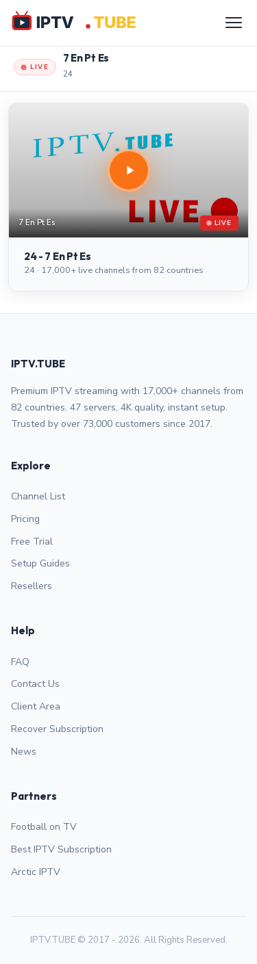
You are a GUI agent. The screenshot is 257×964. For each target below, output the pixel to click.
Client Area (35, 706)
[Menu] (233, 22)
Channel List (38, 496)
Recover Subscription (57, 728)
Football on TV (44, 826)
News (23, 751)
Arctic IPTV (35, 871)
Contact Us (35, 683)
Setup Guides (40, 563)
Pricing (25, 518)
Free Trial (32, 541)
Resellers (31, 585)
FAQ (20, 661)
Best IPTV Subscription (61, 849)
